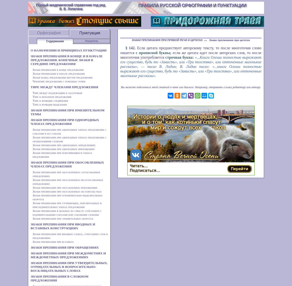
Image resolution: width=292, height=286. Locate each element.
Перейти (239, 168)
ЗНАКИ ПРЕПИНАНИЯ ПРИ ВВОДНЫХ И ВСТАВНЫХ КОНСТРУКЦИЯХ (63, 226)
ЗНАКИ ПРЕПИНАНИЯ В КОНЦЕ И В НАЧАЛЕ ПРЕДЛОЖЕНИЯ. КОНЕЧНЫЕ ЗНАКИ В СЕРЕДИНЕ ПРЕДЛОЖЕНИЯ (67, 60)
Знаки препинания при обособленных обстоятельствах (67, 191)
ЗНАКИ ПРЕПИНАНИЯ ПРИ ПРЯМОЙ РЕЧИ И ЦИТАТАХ (167, 40)
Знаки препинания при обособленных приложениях (65, 187)
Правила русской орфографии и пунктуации (192, 5)
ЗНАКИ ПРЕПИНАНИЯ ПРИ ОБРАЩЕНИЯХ (65, 247)
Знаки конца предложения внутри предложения (63, 77)
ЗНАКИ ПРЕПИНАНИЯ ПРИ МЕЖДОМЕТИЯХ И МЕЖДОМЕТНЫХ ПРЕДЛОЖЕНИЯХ (68, 255)
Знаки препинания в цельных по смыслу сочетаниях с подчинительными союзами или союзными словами (67, 212)
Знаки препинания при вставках (53, 241)
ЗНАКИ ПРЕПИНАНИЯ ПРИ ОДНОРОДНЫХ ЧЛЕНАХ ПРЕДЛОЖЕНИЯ (65, 122)
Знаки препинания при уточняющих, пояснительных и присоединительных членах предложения (67, 205)
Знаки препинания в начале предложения (59, 73)
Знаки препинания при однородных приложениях (64, 149)
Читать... (139, 166)
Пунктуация (89, 33)
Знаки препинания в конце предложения (58, 70)
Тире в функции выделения (50, 104)
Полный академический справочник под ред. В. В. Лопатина (71, 7)
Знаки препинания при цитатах (229, 40)
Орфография (48, 33)
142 (132, 48)
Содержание (55, 41)
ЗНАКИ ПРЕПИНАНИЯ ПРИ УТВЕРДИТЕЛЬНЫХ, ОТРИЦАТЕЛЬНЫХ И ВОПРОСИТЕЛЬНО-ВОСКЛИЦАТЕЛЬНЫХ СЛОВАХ (69, 266)
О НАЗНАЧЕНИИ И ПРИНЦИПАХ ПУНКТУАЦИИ (68, 50)
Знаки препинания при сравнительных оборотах (63, 218)
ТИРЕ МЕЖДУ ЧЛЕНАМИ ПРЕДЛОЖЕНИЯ (64, 87)
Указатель (91, 41)
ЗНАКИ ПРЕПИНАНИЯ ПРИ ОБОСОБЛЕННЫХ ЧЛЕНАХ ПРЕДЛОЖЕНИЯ (67, 164)
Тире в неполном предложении (52, 97)
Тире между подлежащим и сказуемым (57, 93)
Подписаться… (145, 170)
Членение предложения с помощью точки (59, 81)
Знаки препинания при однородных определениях (64, 145)
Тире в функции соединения (50, 100)
